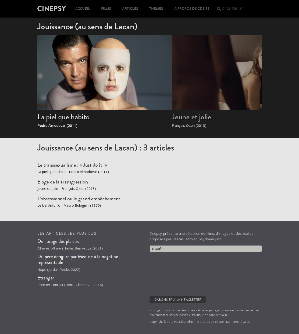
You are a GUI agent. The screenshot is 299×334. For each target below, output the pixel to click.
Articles (130, 8)
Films (106, 8)
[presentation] (169, 274)
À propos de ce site (192, 8)
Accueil (82, 8)
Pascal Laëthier (184, 239)
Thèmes (156, 8)
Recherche (232, 8)
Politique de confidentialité (210, 315)
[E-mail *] (206, 248)
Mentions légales (238, 322)
